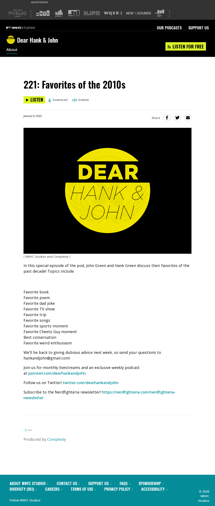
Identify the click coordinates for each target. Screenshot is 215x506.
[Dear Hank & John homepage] (11, 40)
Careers (53, 489)
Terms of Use (83, 489)
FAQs (125, 483)
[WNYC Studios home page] (25, 28)
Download (57, 100)
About (11, 50)
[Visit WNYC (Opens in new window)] (43, 13)
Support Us (198, 27)
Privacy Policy (118, 489)
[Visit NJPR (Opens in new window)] (92, 13)
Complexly (56, 439)
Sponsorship (151, 483)
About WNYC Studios (29, 483)
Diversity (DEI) (23, 489)
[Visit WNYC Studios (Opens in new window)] (74, 13)
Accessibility (154, 489)
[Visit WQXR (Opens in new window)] (113, 13)
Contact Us (68, 483)
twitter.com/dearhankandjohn (90, 382)
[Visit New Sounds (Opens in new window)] (138, 13)
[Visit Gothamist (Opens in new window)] (59, 13)
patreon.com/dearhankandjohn (57, 373)
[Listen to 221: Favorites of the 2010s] (34, 99)
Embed (80, 100)
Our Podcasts (169, 27)
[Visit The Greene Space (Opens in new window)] (159, 13)
